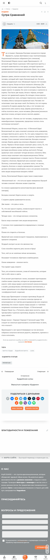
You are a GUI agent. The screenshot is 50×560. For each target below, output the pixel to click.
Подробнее (20, 490)
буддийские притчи (21, 350)
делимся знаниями (24, 480)
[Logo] (25, 3)
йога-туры (21, 482)
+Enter (28, 342)
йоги (10, 488)
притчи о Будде (7, 350)
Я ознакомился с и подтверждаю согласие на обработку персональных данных (26, 541)
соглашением (22, 540)
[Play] (4, 24)
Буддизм (5, 12)
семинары (30, 482)
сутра (32, 350)
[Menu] (4, 3)
